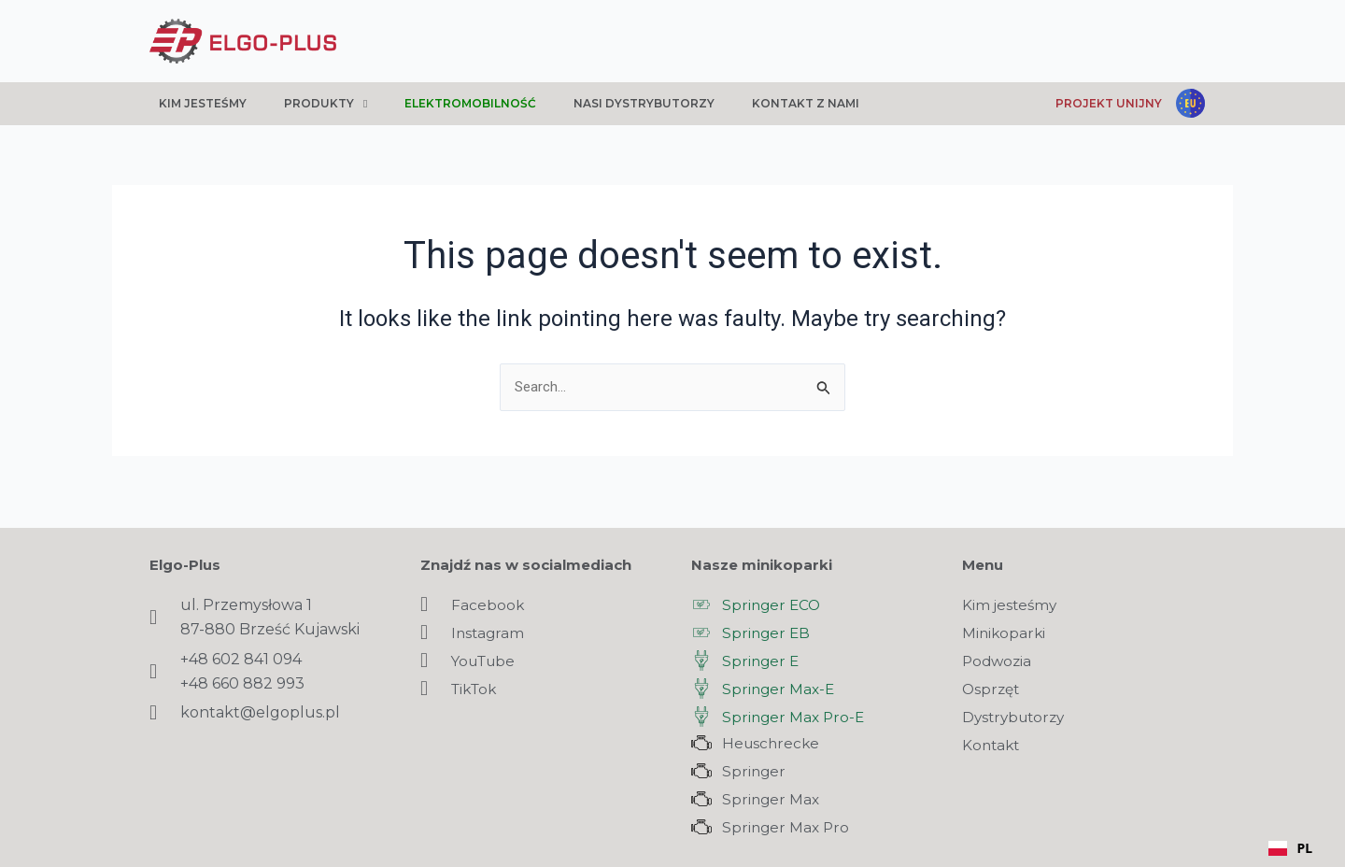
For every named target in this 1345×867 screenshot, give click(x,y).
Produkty (325, 104)
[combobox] (1290, 848)
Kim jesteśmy (203, 103)
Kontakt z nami (805, 103)
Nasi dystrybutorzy (644, 103)
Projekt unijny (1108, 103)
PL (1290, 848)
